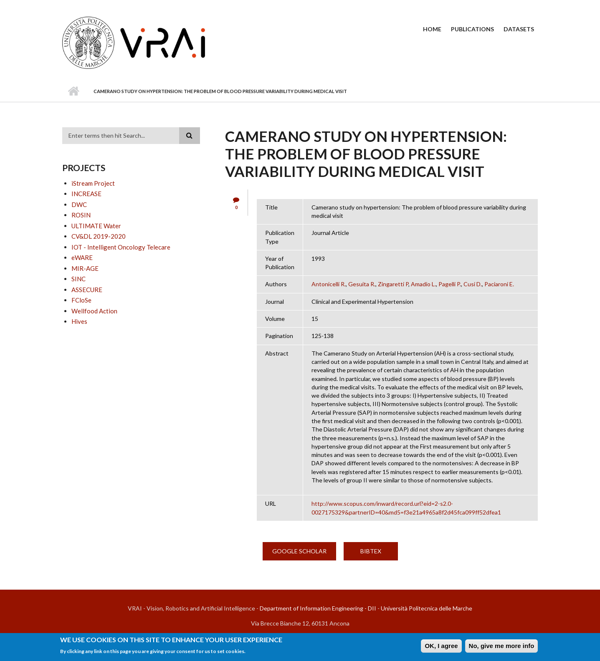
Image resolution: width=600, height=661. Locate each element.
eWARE (82, 257)
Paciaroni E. (499, 284)
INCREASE (86, 193)
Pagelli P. (449, 284)
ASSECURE (86, 289)
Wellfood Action (94, 311)
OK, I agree (441, 647)
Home (432, 29)
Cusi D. (472, 284)
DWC (79, 204)
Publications (472, 29)
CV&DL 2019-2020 (98, 236)
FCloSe (81, 300)
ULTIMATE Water (96, 226)
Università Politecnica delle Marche (426, 608)
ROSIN (81, 215)
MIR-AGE (85, 268)
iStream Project (93, 183)
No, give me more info (501, 647)
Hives (79, 321)
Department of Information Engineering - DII (318, 608)
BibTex (370, 551)
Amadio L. (423, 284)
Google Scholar (299, 551)
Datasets (519, 29)
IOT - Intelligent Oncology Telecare (120, 247)
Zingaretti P (393, 284)
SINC (78, 279)
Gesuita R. (361, 284)
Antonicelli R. (328, 284)
